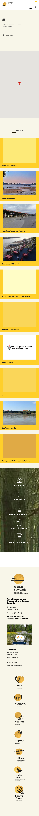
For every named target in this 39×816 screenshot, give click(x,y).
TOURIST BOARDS (12, 662)
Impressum (19, 811)
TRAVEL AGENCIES (12, 652)
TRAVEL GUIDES (11, 660)
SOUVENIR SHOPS (12, 655)
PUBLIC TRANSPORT (13, 657)
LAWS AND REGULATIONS (14, 665)
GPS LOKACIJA (7, 35)
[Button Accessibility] (36, 10)
